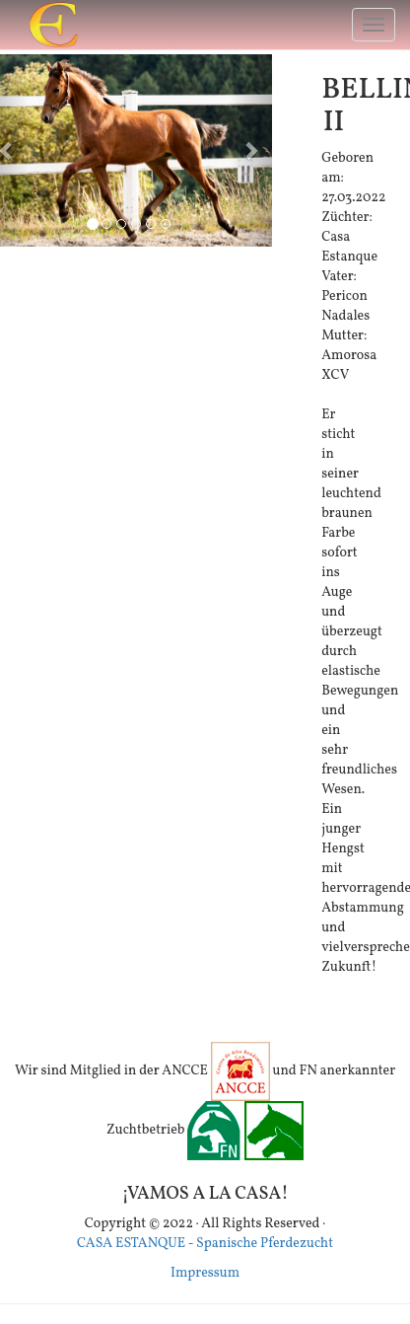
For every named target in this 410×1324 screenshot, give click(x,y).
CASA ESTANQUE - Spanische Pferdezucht (205, 1243)
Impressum (205, 1273)
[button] (251, 150)
